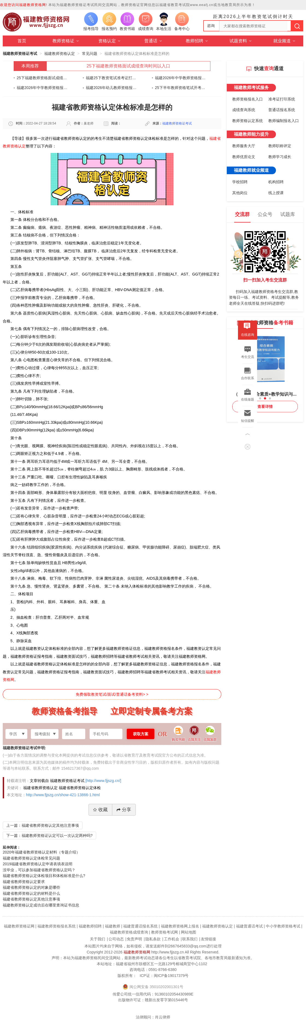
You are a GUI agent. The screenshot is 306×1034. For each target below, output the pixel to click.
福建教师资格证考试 (20, 53)
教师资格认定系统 (247, 120)
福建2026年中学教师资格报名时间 (180, 78)
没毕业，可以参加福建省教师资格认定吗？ (39, 870)
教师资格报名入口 (247, 99)
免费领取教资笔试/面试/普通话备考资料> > (112, 694)
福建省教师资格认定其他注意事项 (31, 899)
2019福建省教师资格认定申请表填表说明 (37, 864)
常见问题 (89, 53)
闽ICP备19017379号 (171, 975)
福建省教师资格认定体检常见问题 (31, 858)
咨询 (211, 25)
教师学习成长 (279, 157)
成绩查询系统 (243, 110)
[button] (260, 398)
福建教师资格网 (136, 952)
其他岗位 (240, 193)
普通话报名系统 (281, 110)
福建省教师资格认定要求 (24, 881)
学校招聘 (240, 182)
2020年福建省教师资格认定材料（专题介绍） (41, 852)
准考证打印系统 (281, 99)
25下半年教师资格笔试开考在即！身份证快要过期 (180, 87)
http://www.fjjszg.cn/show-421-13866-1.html (63, 795)
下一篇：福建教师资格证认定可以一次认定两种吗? (49, 835)
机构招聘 (276, 182)
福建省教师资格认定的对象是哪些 (31, 887)
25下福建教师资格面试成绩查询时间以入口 (128, 66)
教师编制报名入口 (283, 120)
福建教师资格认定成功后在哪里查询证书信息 (41, 905)
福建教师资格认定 (59, 53)
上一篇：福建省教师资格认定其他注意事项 (42, 825)
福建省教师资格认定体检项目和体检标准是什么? (44, 875)
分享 (124, 809)
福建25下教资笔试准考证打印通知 (111, 78)
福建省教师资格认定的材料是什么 (31, 893)
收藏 (100, 809)
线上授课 (276, 193)
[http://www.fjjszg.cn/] (103, 780)
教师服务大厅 (243, 146)
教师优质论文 (243, 157)
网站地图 (188, 932)
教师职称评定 (279, 146)
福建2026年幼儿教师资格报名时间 (111, 87)
